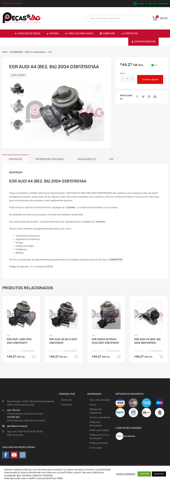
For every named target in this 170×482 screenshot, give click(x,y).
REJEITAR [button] (159, 474)
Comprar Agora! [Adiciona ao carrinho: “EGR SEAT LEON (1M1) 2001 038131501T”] (34, 356)
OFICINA (54, 33)
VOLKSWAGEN (16, 52)
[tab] (15, 159)
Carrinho (70, 207)
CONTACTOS (115, 259)
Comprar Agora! (150, 79)
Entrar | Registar (145, 41)
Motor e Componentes (35, 52)
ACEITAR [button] (144, 473)
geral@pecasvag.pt (17, 426)
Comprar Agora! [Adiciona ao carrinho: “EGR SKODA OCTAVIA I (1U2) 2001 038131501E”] (119, 356)
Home (4, 52)
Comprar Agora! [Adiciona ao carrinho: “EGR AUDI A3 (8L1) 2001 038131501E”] (76, 356)
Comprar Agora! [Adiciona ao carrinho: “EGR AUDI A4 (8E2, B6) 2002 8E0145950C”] (161, 356)
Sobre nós (66, 400)
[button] (99, 87)
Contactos (131, 33)
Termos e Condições (100, 417)
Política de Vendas (99, 443)
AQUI (60, 478)
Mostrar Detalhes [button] (125, 473)
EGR (8, 336)
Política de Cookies (99, 430)
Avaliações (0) (87, 159)
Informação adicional (50, 159)
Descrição (15, 159)
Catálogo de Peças (29, 33)
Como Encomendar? (100, 400)
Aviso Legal (95, 447)
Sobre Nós (109, 33)
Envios (93, 404)
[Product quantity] (127, 78)
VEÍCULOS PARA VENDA (80, 33)
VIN (111, 159)
